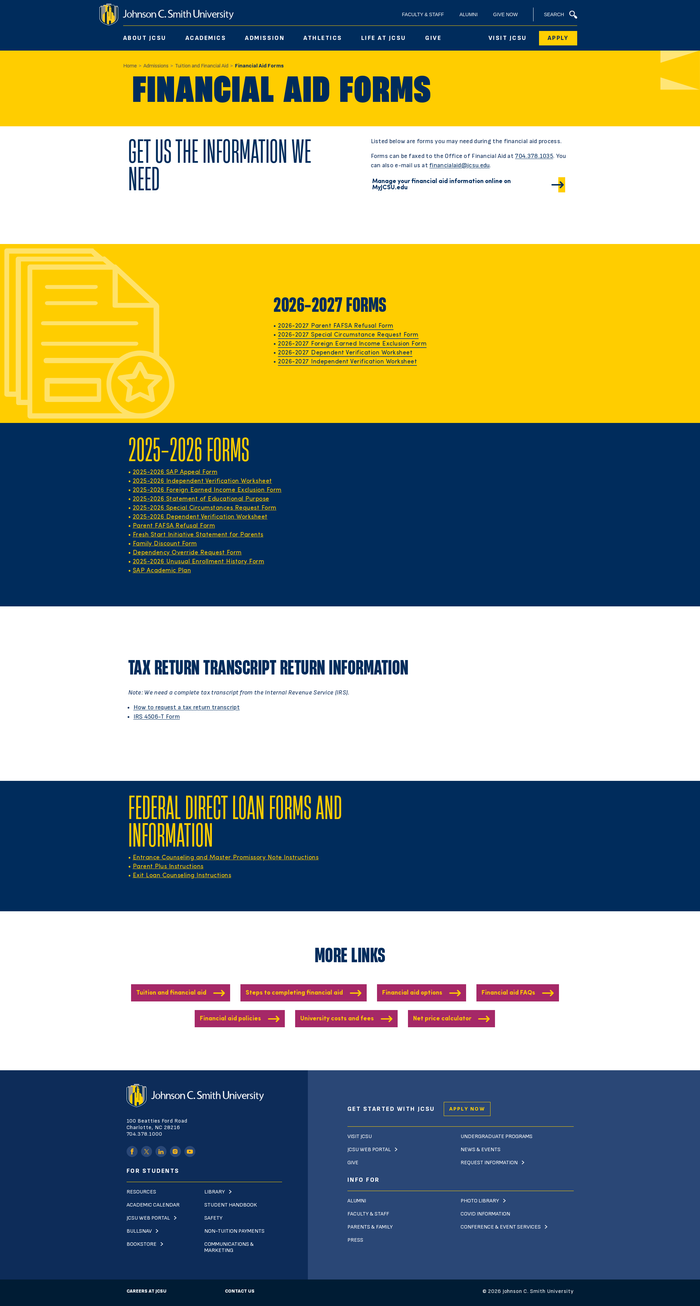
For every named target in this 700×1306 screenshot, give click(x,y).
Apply (558, 38)
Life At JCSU (383, 38)
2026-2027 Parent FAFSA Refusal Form (336, 326)
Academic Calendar (153, 1205)
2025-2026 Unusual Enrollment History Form (199, 562)
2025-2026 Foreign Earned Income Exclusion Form (207, 490)
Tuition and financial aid (171, 993)
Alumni (469, 14)
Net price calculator (442, 1019)
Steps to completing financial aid (294, 993)
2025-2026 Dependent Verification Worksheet (200, 517)
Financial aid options (412, 993)
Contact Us (240, 1291)
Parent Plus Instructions (168, 866)
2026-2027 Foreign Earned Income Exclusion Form (352, 344)
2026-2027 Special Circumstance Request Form (348, 335)
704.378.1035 (534, 156)
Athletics (322, 38)
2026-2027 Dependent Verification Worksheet (345, 353)
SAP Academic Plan (162, 570)
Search (560, 15)
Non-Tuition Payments (234, 1231)
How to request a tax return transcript (186, 707)
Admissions (156, 66)
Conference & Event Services (501, 1227)
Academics (205, 38)
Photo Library (480, 1201)
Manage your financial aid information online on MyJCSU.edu (441, 184)
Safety (213, 1218)
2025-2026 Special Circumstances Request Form (205, 508)
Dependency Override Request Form (187, 553)
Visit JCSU (507, 38)
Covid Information (485, 1214)
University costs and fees (337, 1019)
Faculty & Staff (423, 14)
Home (130, 66)
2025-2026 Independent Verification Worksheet (202, 481)
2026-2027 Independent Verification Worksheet (347, 362)
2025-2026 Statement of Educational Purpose (201, 499)
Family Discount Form (165, 544)
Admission (264, 38)
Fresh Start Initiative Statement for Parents (198, 535)
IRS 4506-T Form (156, 716)
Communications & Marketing (229, 1247)
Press (355, 1240)
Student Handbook (230, 1205)
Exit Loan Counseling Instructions (182, 875)
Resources (141, 1192)
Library (214, 1192)
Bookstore (142, 1244)
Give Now (505, 14)
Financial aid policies (230, 1019)
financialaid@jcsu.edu (459, 165)
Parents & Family (370, 1227)
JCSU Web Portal (148, 1218)
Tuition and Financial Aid (201, 66)
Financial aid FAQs (508, 993)
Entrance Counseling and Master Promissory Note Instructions (226, 857)
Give (433, 38)
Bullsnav (139, 1231)
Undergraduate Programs (496, 1136)
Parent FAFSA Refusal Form (174, 526)
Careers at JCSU (146, 1291)
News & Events (480, 1149)
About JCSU (144, 38)
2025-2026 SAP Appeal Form (175, 472)
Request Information (489, 1162)
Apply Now (467, 1109)
